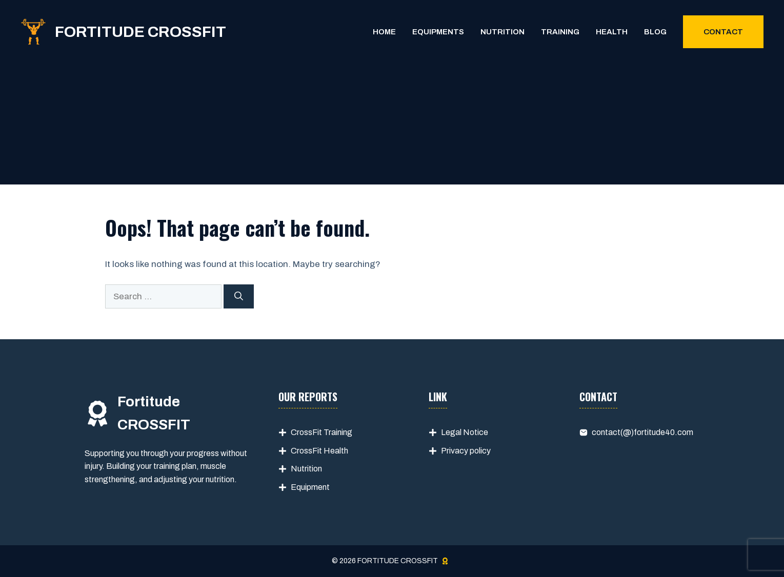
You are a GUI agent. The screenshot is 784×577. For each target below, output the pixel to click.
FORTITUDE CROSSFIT (140, 32)
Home (384, 32)
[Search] (239, 296)
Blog (655, 32)
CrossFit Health (319, 450)
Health (612, 32)
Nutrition (502, 32)
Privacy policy (466, 450)
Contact (723, 32)
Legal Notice (464, 432)
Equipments (438, 32)
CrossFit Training (321, 432)
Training (560, 32)
